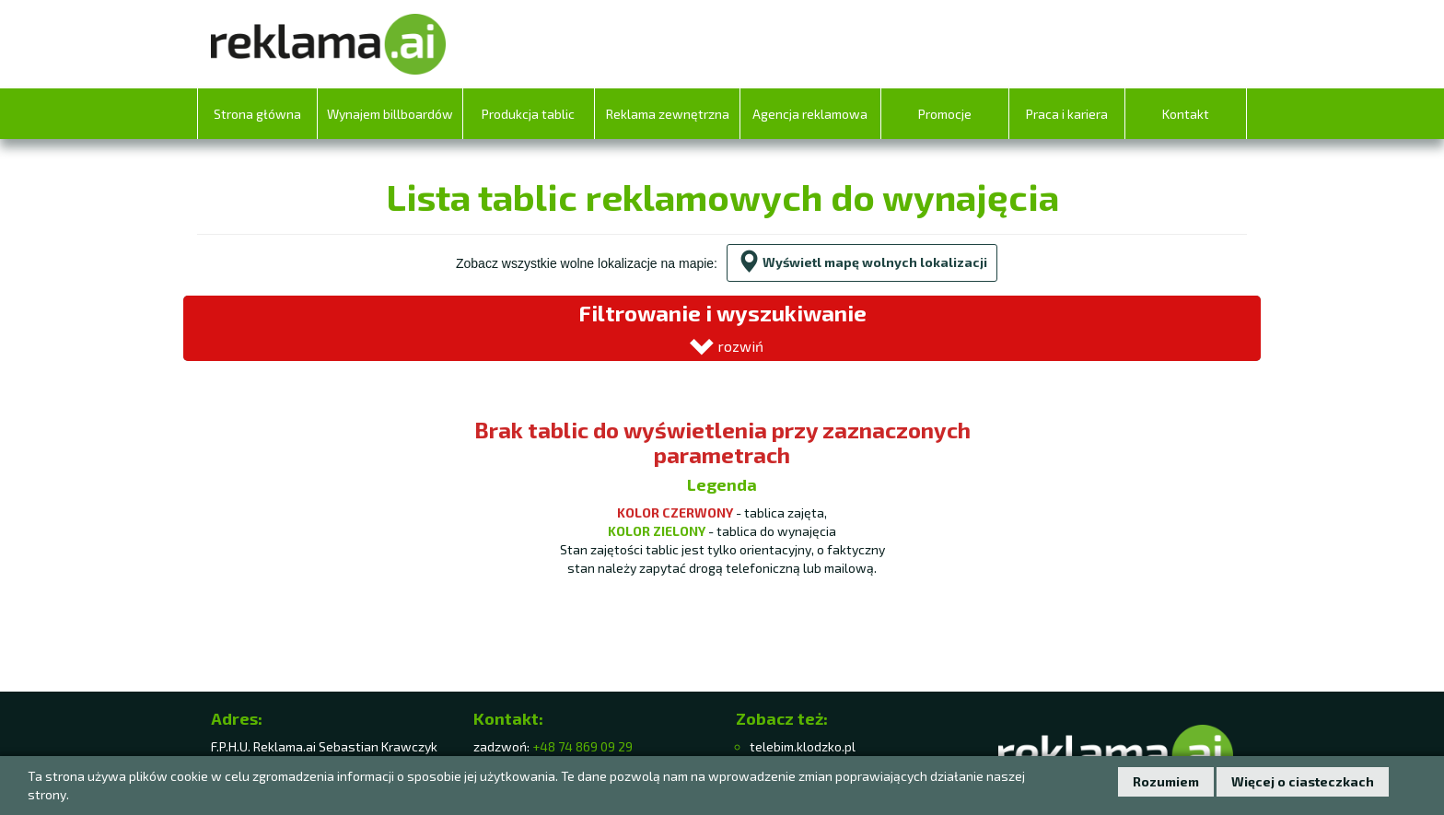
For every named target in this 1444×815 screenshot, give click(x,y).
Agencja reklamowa (810, 114)
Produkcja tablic (528, 114)
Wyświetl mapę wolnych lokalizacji (862, 262)
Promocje (945, 114)
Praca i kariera (1067, 114)
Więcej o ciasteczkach (1302, 781)
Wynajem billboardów (390, 114)
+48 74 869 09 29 (582, 746)
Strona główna (257, 114)
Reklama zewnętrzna (667, 114)
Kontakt (1185, 114)
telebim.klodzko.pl (803, 746)
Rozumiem (1166, 781)
